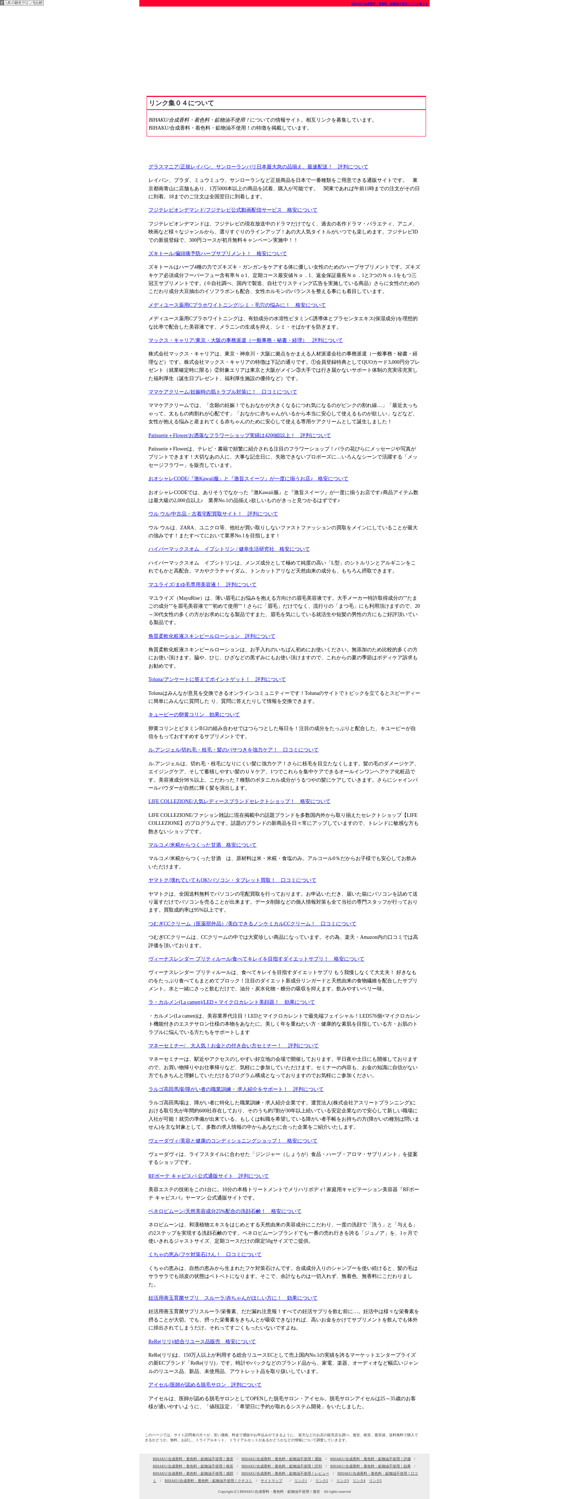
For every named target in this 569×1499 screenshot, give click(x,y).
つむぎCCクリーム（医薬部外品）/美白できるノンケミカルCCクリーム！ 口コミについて (252, 923)
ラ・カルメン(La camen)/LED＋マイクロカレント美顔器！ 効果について (231, 1002)
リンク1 (300, 1481)
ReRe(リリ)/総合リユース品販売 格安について (202, 1341)
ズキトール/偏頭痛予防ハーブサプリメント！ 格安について (217, 253)
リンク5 (375, 1481)
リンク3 (342, 1481)
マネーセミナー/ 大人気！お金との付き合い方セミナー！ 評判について (233, 1045)
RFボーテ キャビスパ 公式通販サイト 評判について (208, 1176)
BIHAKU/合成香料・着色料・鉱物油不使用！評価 (370, 1459)
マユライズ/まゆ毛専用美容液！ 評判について (202, 584)
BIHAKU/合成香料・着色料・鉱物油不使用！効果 (370, 1466)
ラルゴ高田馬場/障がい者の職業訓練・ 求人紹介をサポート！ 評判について (236, 1089)
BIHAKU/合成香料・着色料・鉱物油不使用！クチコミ (209, 1481)
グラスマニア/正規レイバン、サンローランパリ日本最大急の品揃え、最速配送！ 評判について (258, 167)
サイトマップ (271, 1481)
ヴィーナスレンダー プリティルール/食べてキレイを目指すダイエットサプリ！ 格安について (256, 959)
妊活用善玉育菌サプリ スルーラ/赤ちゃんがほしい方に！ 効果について (233, 1298)
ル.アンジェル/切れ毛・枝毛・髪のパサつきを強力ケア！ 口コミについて (233, 750)
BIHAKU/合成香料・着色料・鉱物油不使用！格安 (193, 1466)
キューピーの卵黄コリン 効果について (194, 714)
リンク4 (359, 1481)
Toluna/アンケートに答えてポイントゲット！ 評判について (217, 679)
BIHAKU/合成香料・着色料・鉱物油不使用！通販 (281, 1459)
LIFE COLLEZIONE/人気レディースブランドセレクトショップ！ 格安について (239, 801)
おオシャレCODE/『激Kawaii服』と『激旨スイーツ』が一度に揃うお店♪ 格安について (248, 478)
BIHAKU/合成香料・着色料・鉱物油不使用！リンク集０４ (389, 3)
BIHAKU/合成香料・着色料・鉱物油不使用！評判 (281, 1466)
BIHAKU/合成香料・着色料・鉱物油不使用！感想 (193, 1473)
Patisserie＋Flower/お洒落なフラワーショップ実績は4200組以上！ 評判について (239, 435)
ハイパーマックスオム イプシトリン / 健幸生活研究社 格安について (229, 549)
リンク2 (321, 1481)
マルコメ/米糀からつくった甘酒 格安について (202, 845)
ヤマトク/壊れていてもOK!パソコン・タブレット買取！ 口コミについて (232, 880)
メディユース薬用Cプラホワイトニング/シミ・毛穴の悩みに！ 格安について (237, 305)
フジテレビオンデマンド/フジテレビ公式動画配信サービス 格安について (233, 210)
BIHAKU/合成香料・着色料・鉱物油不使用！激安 (193, 1459)
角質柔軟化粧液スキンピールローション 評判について (211, 636)
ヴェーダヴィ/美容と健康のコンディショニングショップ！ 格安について (233, 1141)
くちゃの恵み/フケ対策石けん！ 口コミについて (205, 1254)
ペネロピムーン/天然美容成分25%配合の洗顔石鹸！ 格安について (225, 1211)
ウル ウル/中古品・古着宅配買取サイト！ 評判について (213, 514)
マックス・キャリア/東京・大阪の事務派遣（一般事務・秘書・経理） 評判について (245, 340)
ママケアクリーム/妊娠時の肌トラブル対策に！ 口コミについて (222, 392)
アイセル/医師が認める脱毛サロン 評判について (205, 1385)
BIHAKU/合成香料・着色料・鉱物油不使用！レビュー (285, 1473)
